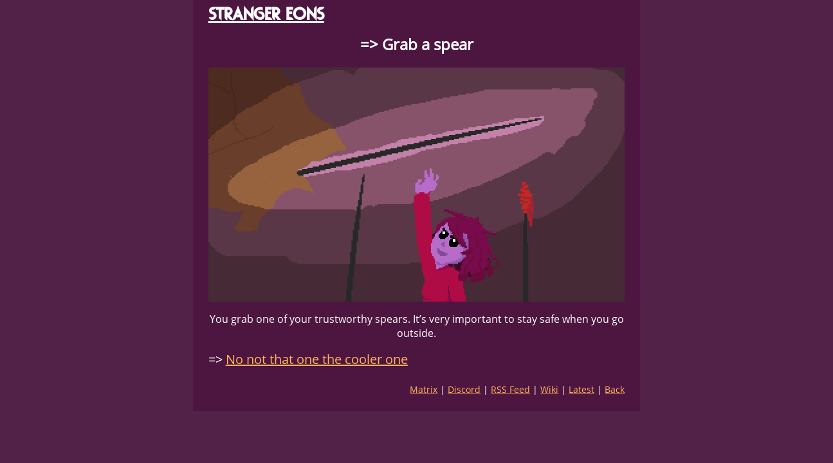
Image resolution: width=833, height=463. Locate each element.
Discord (464, 389)
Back (615, 389)
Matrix (423, 389)
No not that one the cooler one (317, 359)
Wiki (549, 389)
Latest (581, 389)
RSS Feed (510, 389)
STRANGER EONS (266, 14)
